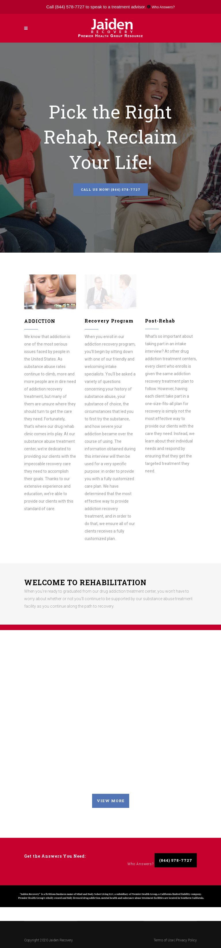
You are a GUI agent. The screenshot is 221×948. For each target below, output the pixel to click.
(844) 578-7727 (70, 6)
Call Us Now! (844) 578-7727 (110, 189)
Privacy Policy (186, 940)
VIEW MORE (111, 800)
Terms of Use (164, 940)
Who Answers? (163, 7)
